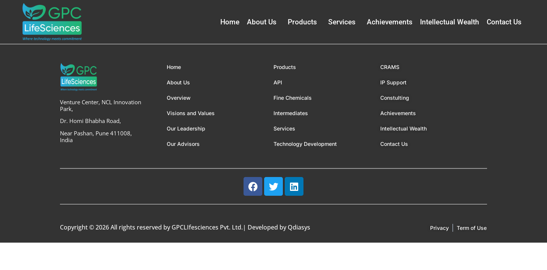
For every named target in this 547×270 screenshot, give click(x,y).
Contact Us (504, 22)
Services (342, 22)
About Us (261, 22)
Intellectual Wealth (449, 22)
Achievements (389, 22)
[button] (263, 22)
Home (229, 22)
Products (302, 22)
